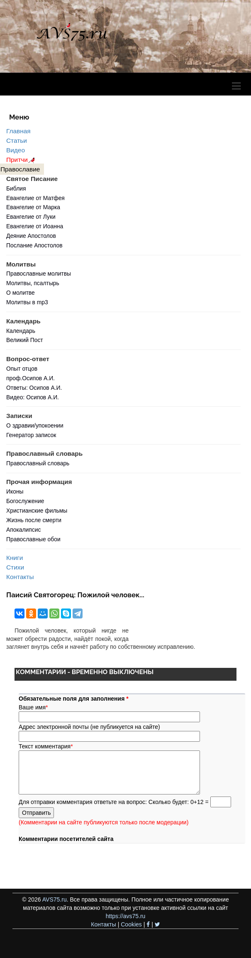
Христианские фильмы (36, 510)
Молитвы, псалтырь (32, 283)
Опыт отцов (21, 368)
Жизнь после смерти (33, 520)
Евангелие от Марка (33, 207)
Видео (15, 150)
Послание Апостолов (34, 245)
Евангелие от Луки (31, 216)
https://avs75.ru (126, 916)
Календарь (20, 330)
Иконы (15, 491)
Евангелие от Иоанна (34, 226)
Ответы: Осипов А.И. (34, 387)
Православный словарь (37, 463)
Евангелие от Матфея (35, 198)
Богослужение (25, 501)
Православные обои (33, 539)
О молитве (20, 292)
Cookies (131, 924)
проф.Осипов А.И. (30, 378)
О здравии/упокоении (34, 425)
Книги (14, 557)
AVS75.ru (54, 899)
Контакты (20, 576)
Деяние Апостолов (31, 235)
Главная (18, 130)
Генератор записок (31, 435)
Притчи (21, 159)
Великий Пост (24, 340)
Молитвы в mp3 (27, 302)
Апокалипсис (23, 529)
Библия (16, 188)
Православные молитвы (38, 273)
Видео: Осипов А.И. (32, 397)
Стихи (15, 567)
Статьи (16, 140)
